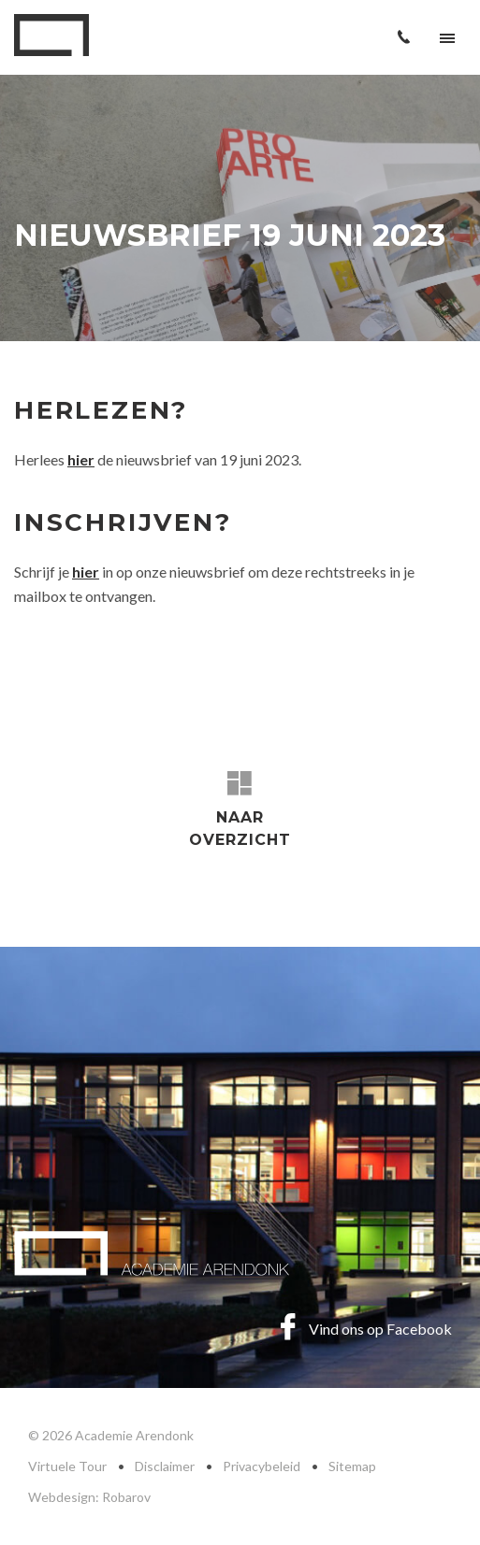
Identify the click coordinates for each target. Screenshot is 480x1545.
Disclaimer (165, 1466)
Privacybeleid (261, 1466)
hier (85, 571)
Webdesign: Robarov (89, 1497)
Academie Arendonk (51, 35)
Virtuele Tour (67, 1466)
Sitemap (352, 1466)
